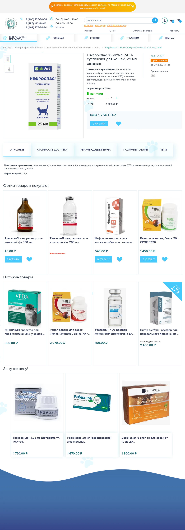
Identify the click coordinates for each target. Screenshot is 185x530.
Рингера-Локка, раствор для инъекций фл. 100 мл (24, 240)
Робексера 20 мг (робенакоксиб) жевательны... (89, 440)
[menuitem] (18, 38)
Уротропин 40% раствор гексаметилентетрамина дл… (114, 332)
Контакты (174, 30)
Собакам (55, 38)
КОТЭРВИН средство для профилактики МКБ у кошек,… (25, 332)
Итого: (90, 103)
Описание (17, 149)
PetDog (7, 47)
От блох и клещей (116, 25)
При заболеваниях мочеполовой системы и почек (73, 47)
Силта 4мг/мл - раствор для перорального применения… (159, 332)
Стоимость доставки (52, 149)
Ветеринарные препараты (15, 38)
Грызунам (129, 38)
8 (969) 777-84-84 (36, 27)
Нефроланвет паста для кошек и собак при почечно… (114, 240)
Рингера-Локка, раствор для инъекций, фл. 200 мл (69, 240)
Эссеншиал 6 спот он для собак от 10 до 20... (144, 440)
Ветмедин (100, 25)
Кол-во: (90, 98)
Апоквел (88, 25)
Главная (88, 30)
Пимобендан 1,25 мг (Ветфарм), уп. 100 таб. (36, 440)
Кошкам (92, 38)
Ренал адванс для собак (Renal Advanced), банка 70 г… (70, 332)
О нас (113, 30)
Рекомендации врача (95, 149)
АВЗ (153, 75)
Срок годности (159, 60)
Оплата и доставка (142, 30)
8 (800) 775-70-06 (36, 19)
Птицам (166, 38)
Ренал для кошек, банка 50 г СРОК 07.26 (159, 240)
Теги (164, 149)
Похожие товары (135, 149)
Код (153, 56)
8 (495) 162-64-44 (36, 23)
